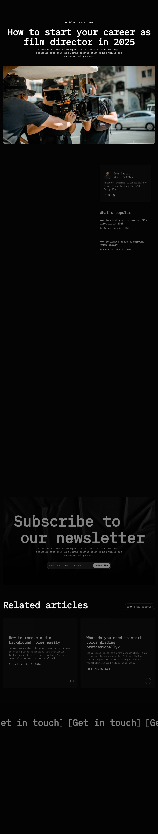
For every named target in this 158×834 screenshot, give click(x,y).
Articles (70, 22)
